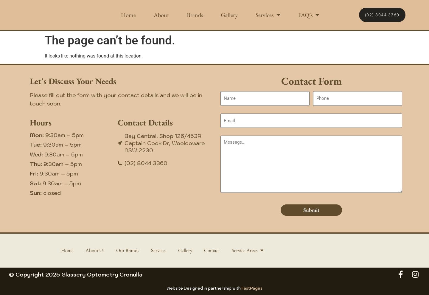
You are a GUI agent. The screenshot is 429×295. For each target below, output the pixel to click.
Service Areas (251, 250)
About (161, 15)
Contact (214, 250)
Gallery (229, 15)
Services (268, 15)
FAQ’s (308, 15)
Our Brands (127, 250)
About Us (93, 250)
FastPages (252, 288)
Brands (195, 15)
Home (128, 15)
